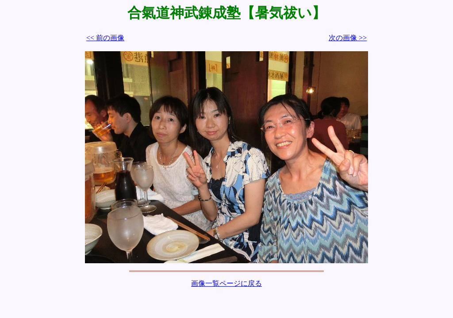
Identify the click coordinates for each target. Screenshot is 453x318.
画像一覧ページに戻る (226, 283)
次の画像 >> (348, 38)
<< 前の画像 (105, 38)
